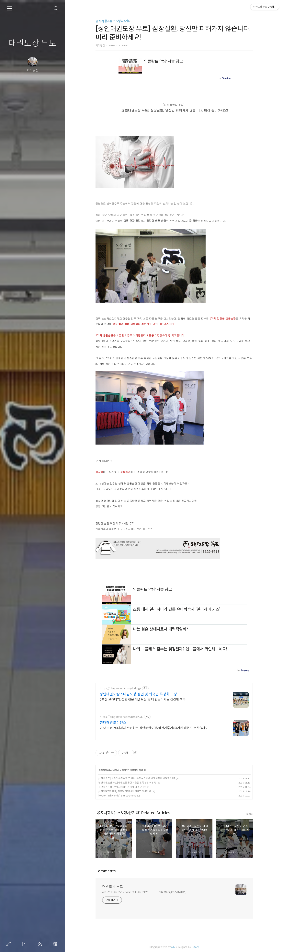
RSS (40, 944)
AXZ (173, 947)
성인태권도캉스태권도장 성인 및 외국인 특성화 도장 (138, 694)
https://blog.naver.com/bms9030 (121, 717)
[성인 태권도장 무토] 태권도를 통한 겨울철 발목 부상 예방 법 (127, 782)
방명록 (25, 944)
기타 (124, 770)
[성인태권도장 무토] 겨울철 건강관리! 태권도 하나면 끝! (125, 791)
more (249, 814)
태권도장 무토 (32, 43)
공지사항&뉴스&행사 (108, 770)
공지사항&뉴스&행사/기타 (113, 21)
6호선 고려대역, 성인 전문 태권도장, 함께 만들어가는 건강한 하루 (143, 699)
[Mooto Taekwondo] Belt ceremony (117, 795)
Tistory (195, 947)
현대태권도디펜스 (113, 723)
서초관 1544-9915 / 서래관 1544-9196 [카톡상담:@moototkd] (144, 892)
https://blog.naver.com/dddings (120, 688)
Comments (106, 871)
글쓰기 (9, 944)
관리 (56, 944)
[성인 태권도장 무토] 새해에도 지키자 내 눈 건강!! (122, 786)
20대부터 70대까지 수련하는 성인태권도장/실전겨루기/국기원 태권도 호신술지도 (154, 728)
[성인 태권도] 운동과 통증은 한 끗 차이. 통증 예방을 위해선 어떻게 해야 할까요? (136, 778)
